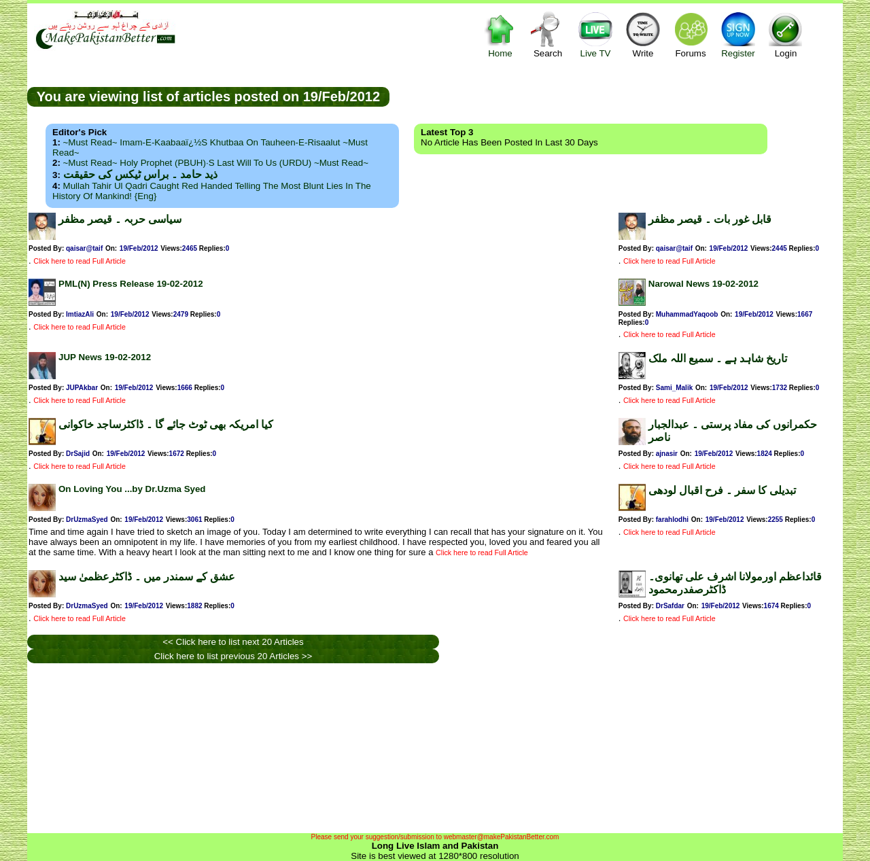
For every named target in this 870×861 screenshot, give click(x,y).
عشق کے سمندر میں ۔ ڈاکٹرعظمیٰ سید (146, 576)
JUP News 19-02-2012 (104, 357)
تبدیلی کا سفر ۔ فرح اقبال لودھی (722, 490)
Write (643, 34)
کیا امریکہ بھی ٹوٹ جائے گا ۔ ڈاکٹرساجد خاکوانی (165, 424)
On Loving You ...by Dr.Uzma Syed (132, 489)
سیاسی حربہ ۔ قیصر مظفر (119, 219)
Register (738, 34)
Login (786, 34)
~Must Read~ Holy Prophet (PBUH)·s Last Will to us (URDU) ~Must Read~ (215, 163)
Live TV (595, 34)
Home (500, 34)
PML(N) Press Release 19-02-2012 (130, 284)
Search (548, 34)
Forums (691, 34)
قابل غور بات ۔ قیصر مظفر (709, 219)
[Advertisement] (616, 95)
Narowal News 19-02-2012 (703, 284)
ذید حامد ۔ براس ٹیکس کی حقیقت (140, 174)
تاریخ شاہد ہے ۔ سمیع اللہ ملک (717, 358)
